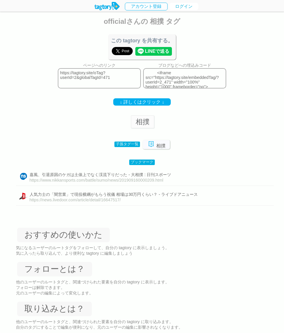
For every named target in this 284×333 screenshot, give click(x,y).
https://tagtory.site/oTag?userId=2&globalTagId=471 (99, 78)
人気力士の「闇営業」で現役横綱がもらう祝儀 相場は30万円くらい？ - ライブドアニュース (114, 194)
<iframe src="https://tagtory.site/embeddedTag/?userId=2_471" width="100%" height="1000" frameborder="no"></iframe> (184, 78)
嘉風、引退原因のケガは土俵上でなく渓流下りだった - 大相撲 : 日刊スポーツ (100, 174)
